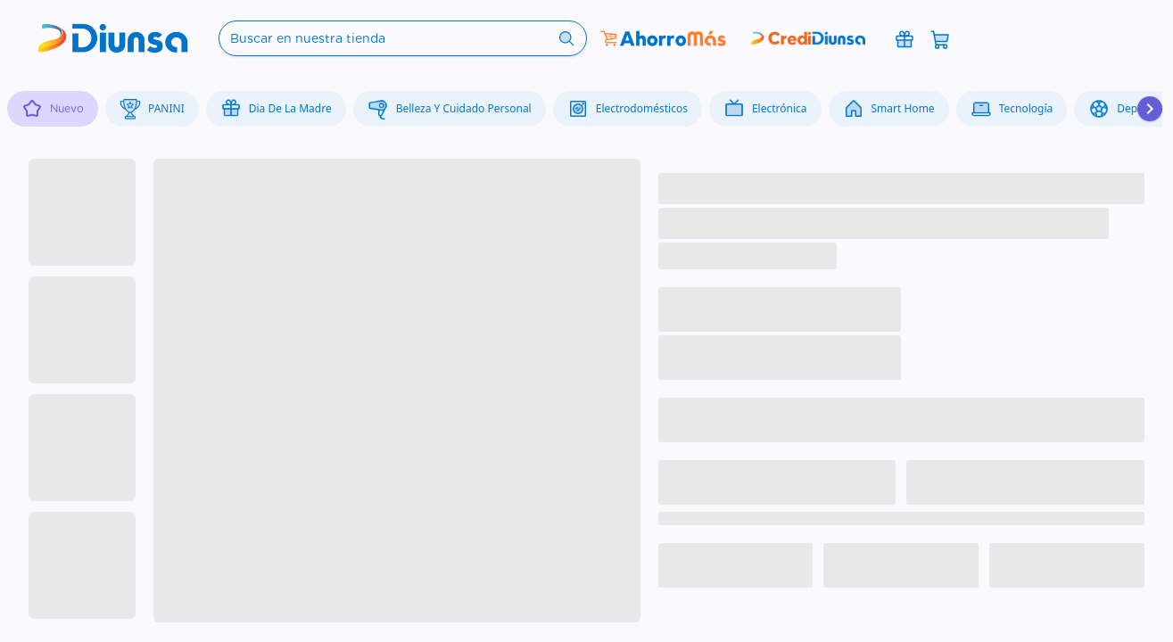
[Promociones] (904, 38)
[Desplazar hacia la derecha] (1149, 108)
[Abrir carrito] (940, 38)
